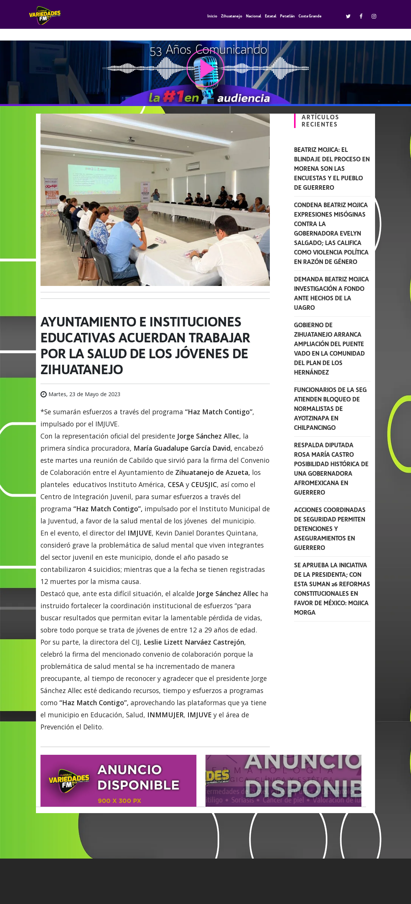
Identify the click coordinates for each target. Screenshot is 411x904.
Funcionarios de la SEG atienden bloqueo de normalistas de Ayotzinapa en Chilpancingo (330, 408)
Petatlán (287, 16)
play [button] (205, 68)
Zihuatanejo (231, 16)
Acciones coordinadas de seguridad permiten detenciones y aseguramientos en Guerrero (330, 528)
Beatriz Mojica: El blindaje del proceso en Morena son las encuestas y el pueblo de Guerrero (332, 168)
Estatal (270, 16)
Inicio (212, 16)
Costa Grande (310, 16)
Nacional (253, 16)
